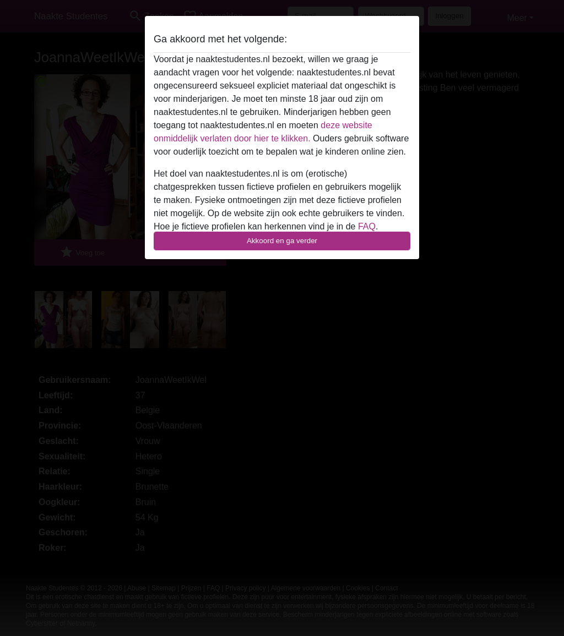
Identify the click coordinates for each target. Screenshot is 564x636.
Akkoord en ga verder (282, 241)
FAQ (367, 226)
